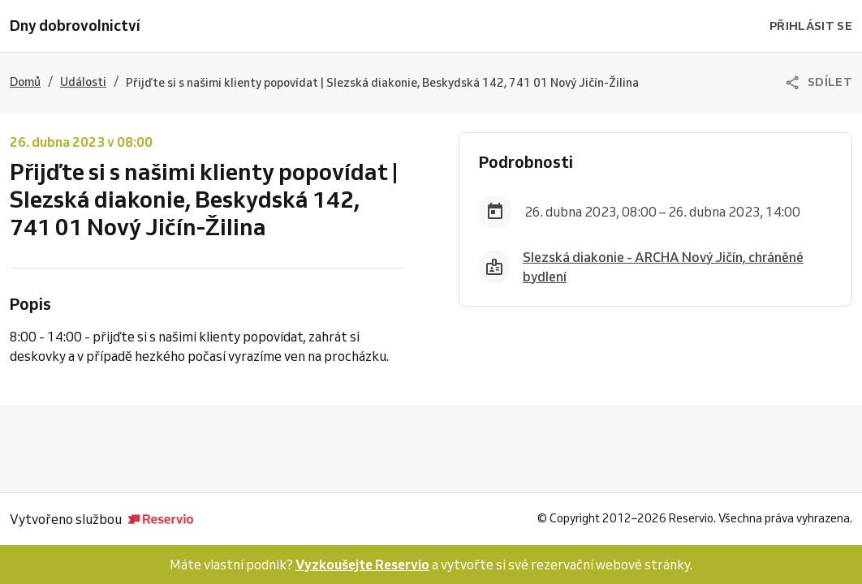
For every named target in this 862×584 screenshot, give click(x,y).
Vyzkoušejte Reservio (362, 564)
